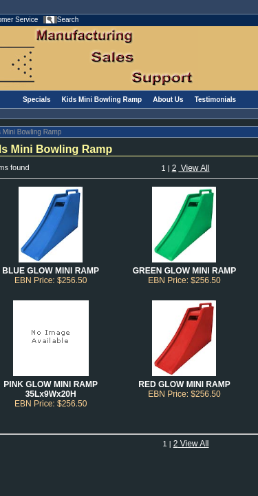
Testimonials (215, 99)
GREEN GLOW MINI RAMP (185, 271)
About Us (168, 99)
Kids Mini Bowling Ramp (102, 99)
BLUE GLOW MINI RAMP (50, 271)
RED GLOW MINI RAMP (184, 384)
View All (193, 168)
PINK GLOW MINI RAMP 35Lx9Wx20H (50, 389)
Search (68, 19)
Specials (37, 99)
